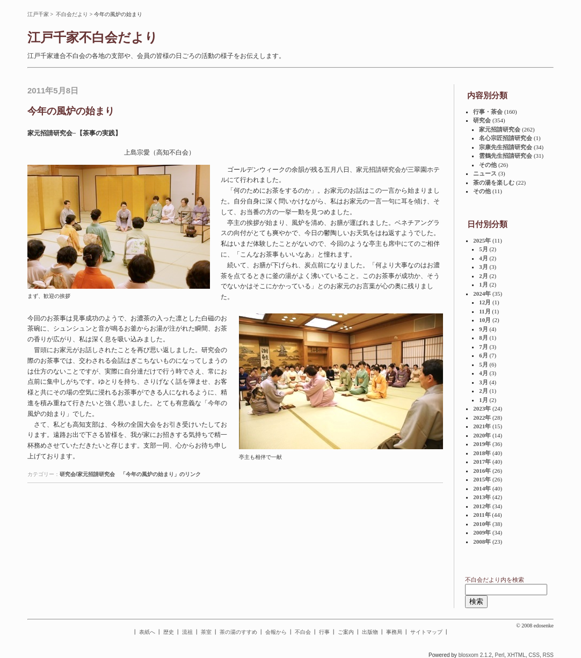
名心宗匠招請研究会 (505, 138)
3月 (483, 267)
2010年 (482, 524)
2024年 (482, 293)
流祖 (187, 632)
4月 (483, 258)
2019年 (482, 444)
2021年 (482, 426)
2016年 (482, 470)
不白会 (303, 632)
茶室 (206, 632)
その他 (488, 165)
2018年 (482, 453)
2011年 (481, 514)
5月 (483, 249)
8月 (483, 337)
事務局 (394, 632)
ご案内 (346, 632)
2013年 (482, 497)
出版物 (370, 632)
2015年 (482, 479)
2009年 (482, 532)
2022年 (482, 417)
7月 (483, 346)
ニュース (485, 173)
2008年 (482, 541)
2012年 (482, 506)
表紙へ (147, 632)
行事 (324, 632)
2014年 (482, 488)
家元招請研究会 (499, 129)
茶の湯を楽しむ (493, 182)
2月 (483, 276)
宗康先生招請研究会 (505, 147)
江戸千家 (38, 14)
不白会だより (72, 14)
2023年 (482, 408)
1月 (483, 284)
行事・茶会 (488, 111)
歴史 (168, 632)
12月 (485, 302)
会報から (276, 632)
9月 (483, 329)
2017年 (482, 461)
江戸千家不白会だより (92, 38)
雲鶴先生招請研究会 (505, 155)
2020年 (482, 435)
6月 (483, 355)
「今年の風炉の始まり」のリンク (160, 474)
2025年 (482, 240)
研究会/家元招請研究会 (87, 474)
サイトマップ (426, 632)
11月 (484, 311)
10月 (485, 320)
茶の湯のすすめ (238, 632)
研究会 (482, 120)
